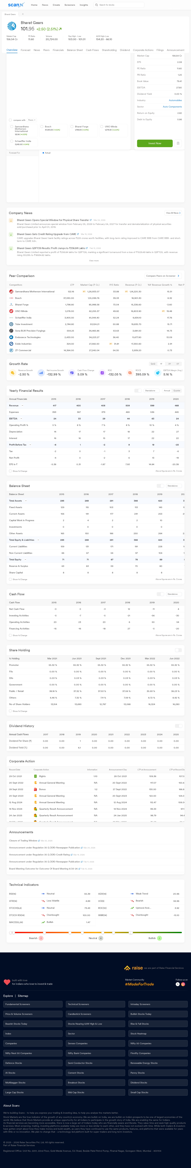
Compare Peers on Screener (163, 276)
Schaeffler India (23, 143)
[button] (31, 285)
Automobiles (175, 100)
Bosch (52, 128)
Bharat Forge (82, 128)
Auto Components (172, 106)
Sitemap (23, 996)
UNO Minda (112, 128)
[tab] (34, 5)
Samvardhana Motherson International (25, 130)
